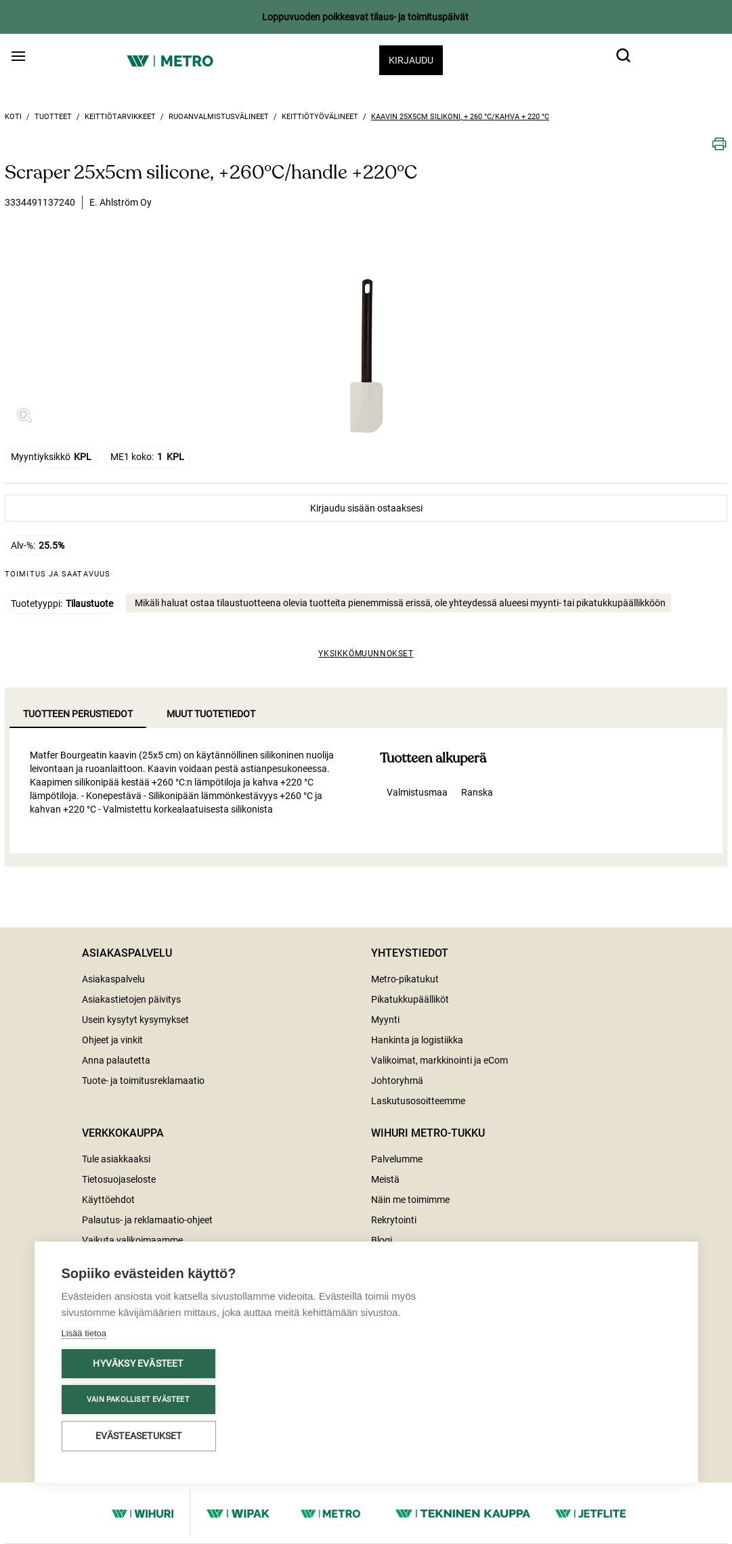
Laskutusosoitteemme (418, 1100)
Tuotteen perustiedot (78, 713)
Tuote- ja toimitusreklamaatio (143, 1080)
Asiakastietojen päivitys (131, 999)
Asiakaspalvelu (113, 979)
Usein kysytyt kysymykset (135, 1019)
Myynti (385, 1019)
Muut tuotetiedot (211, 713)
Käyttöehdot (108, 1199)
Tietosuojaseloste (119, 1179)
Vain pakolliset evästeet (138, 1399)
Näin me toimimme (410, 1199)
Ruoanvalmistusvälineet (219, 116)
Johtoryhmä (397, 1080)
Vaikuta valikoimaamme (132, 1240)
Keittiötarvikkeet (120, 116)
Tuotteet (53, 116)
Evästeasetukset (138, 1435)
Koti (13, 116)
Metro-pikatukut (405, 979)
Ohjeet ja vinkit (112, 1040)
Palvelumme (397, 1159)
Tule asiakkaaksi (116, 1159)
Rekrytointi (393, 1219)
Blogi (381, 1240)
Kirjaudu (411, 60)
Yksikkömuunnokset (365, 653)
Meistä (385, 1179)
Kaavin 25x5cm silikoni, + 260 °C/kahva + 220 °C (460, 116)
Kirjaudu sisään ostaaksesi (366, 508)
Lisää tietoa (84, 1333)
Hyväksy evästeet (138, 1363)
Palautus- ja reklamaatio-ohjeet (147, 1219)
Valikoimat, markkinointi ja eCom (439, 1060)
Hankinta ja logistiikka (417, 1040)
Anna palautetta (116, 1060)
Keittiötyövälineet (320, 116)
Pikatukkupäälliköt (410, 999)
